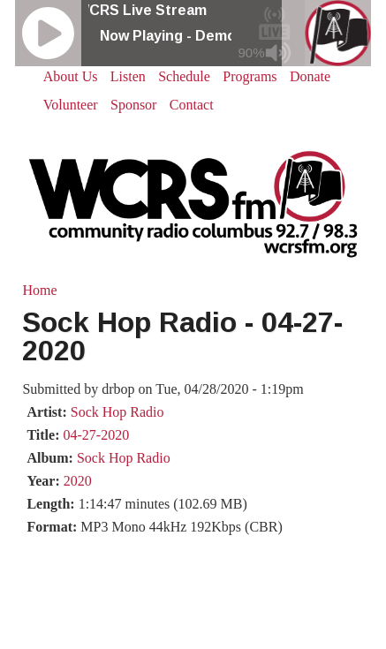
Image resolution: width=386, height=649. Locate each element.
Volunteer (70, 104)
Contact (192, 104)
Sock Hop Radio (117, 411)
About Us (70, 76)
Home (39, 290)
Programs (249, 76)
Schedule (184, 76)
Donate (310, 76)
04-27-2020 (96, 434)
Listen (128, 76)
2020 (78, 480)
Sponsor (133, 104)
